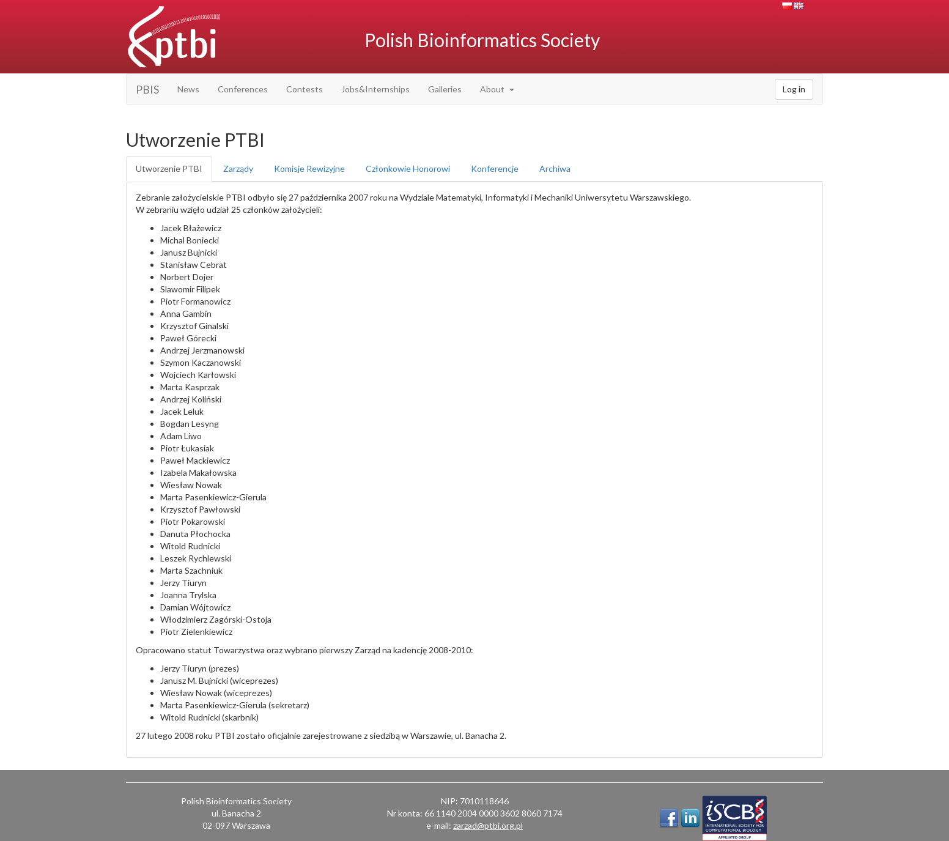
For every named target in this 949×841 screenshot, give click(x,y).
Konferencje (495, 168)
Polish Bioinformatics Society (482, 40)
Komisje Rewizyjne (309, 168)
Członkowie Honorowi (408, 168)
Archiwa (555, 168)
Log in (794, 89)
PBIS (147, 89)
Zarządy (238, 168)
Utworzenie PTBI (169, 168)
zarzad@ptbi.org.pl (488, 825)
